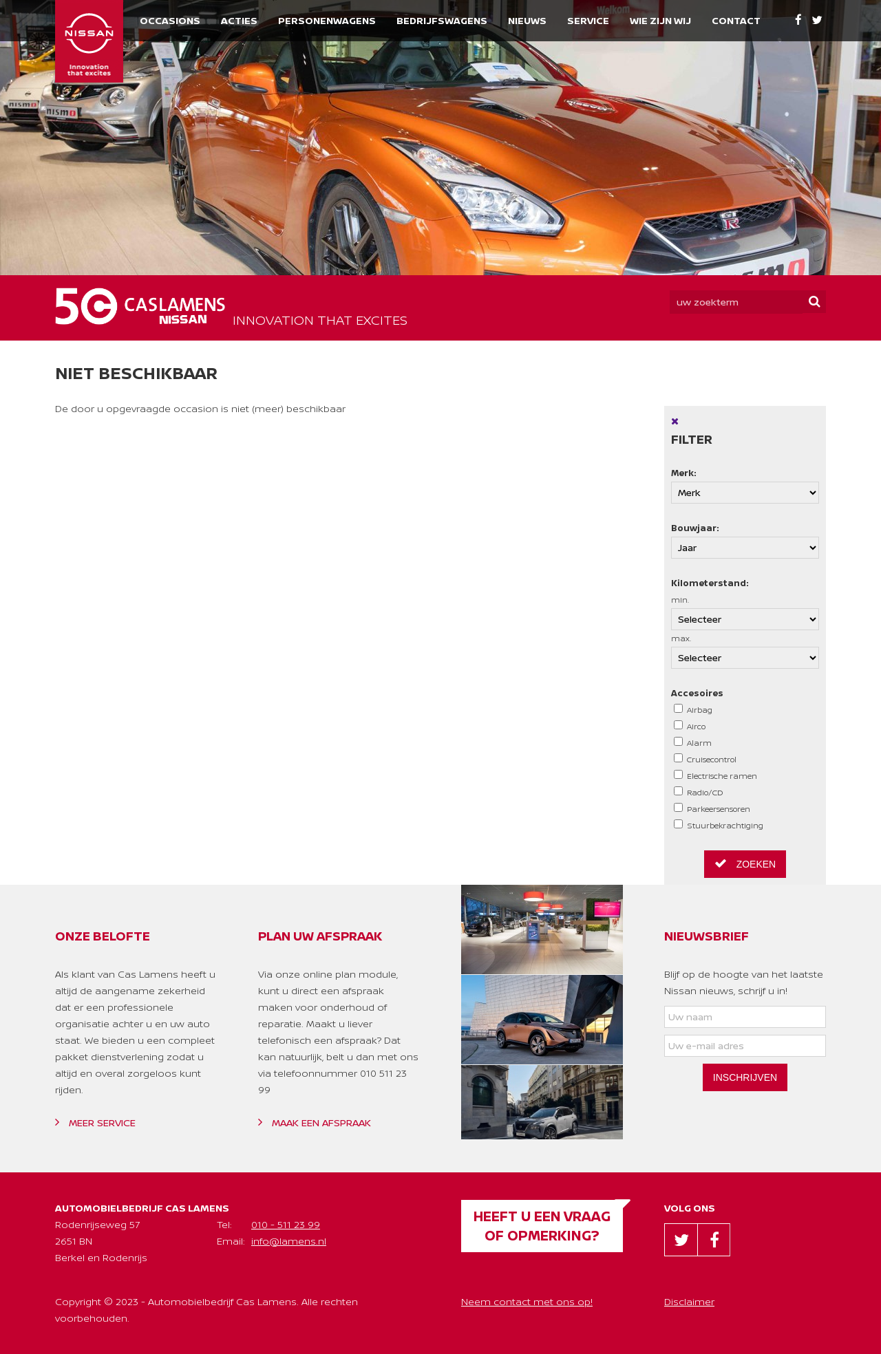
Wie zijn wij (660, 20)
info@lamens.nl (288, 1240)
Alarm (693, 742)
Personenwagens (327, 20)
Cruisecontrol (705, 758)
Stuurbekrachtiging (718, 824)
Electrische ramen (715, 775)
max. (745, 651)
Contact (736, 20)
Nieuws (527, 20)
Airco (689, 725)
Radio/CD (698, 791)
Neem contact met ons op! (527, 1301)
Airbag (693, 709)
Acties (239, 20)
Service (588, 20)
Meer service (95, 1122)
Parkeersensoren (712, 808)
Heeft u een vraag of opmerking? (542, 1226)
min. (745, 612)
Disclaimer (689, 1301)
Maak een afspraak (314, 1122)
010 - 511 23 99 (285, 1224)
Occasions (170, 20)
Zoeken (745, 863)
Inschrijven (745, 1077)
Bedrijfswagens (441, 20)
